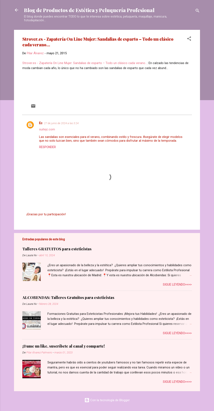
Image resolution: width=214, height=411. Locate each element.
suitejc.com (47, 129)
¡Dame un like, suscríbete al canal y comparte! (63, 346)
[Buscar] (197, 11)
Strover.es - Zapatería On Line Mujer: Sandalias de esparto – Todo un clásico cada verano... (84, 63)
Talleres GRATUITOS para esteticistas (57, 248)
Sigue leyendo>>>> (177, 284)
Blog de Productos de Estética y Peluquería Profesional (89, 10)
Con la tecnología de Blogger (107, 400)
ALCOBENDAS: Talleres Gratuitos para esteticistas (68, 297)
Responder (47, 147)
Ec (40, 123)
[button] (189, 39)
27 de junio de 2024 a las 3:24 (61, 123)
